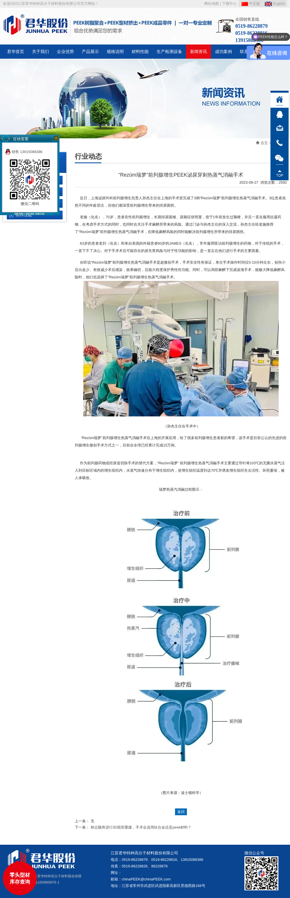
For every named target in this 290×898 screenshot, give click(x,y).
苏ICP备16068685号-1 (42, 882)
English (275, 3)
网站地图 (211, 3)
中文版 (251, 3)
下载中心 (229, 3)
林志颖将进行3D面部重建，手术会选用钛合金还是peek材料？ (141, 827)
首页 (264, 143)
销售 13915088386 (23, 152)
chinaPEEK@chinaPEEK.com (146, 879)
